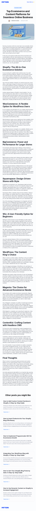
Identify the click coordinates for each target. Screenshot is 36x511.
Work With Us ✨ (30, 2)
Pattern (7, 375)
